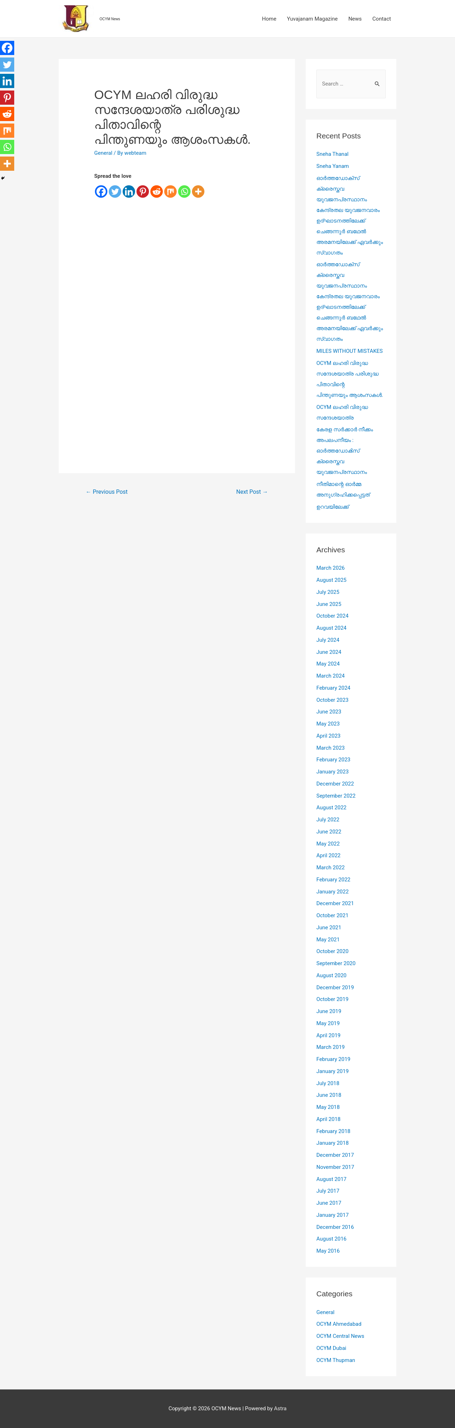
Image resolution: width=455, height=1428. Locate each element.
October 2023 (332, 700)
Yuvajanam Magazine (312, 19)
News (355, 19)
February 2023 (333, 759)
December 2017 (335, 1155)
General (103, 153)
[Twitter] (115, 191)
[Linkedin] (129, 191)
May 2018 (328, 1107)
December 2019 (335, 987)
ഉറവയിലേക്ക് (332, 507)
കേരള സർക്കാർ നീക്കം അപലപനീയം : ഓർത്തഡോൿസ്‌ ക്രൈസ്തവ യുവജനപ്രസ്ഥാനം (344, 450)
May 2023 (328, 724)
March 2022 (330, 867)
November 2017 (335, 1167)
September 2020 (335, 963)
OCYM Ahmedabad (339, 1324)
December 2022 (335, 784)
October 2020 (332, 951)
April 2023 (328, 736)
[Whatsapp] (184, 191)
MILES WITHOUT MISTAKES (349, 351)
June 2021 (328, 927)
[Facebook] (101, 191)
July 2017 (327, 1191)
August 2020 (331, 975)
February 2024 (333, 688)
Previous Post (107, 491)
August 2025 (331, 580)
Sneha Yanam (332, 166)
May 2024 (328, 664)
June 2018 (328, 1095)
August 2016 (331, 1239)
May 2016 (328, 1251)
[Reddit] (156, 191)
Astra (280, 1408)
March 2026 (330, 568)
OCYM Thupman (335, 1360)
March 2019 (330, 1047)
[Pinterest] (142, 191)
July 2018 (327, 1083)
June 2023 (328, 711)
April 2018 (328, 1119)
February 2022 (333, 879)
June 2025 (328, 604)
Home (269, 19)
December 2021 (335, 903)
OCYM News (110, 19)
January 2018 (332, 1143)
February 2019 (333, 1059)
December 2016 (335, 1227)
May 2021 (328, 939)
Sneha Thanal (332, 154)
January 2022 (332, 891)
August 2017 (331, 1179)
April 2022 (328, 855)
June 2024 (328, 652)
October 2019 (332, 999)
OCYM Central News (340, 1336)
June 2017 (328, 1203)
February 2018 (333, 1131)
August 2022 (331, 807)
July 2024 (327, 640)
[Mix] (170, 191)
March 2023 (330, 748)
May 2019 (328, 1023)
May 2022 (328, 844)
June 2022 (328, 831)
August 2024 (331, 628)
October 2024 (332, 616)
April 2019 (328, 1035)
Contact (382, 19)
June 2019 (328, 1011)
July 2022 (327, 819)
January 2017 (332, 1215)
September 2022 (335, 796)
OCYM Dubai (331, 1348)
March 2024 (330, 676)
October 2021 (332, 915)
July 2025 (327, 592)
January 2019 (332, 1071)
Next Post (252, 491)
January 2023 (332, 771)
